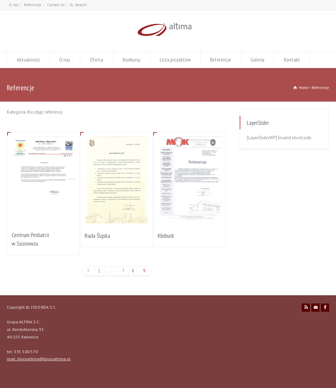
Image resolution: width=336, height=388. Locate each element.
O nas (14, 4)
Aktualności (28, 59)
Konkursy (131, 59)
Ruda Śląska (97, 236)
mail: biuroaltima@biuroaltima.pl (39, 358)
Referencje (32, 4)
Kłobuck (166, 236)
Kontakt (292, 59)
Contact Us (55, 4)
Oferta (96, 59)
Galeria (257, 59)
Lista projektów (175, 59)
